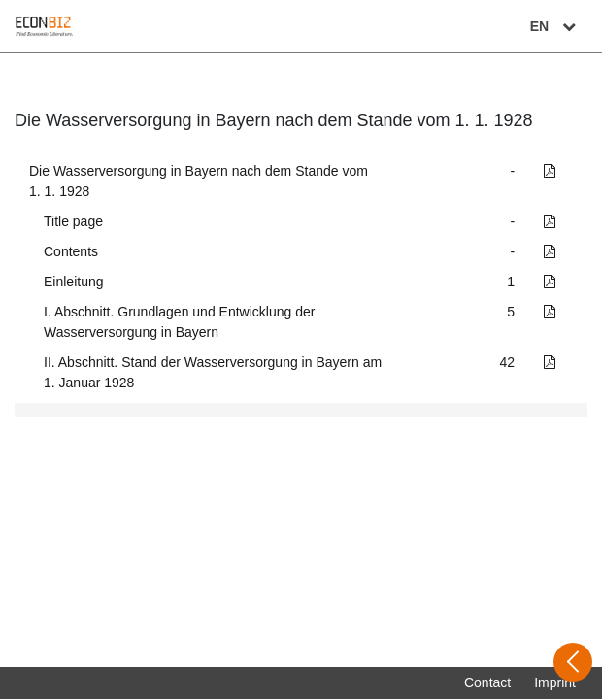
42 (508, 362)
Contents (71, 251)
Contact (487, 682)
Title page (73, 221)
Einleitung (74, 281)
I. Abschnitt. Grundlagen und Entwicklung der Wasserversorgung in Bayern (179, 322)
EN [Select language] (555, 26)
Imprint (555, 682)
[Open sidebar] (572, 662)
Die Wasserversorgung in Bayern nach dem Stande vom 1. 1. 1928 (198, 181)
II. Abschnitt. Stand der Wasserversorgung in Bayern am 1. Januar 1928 (213, 372)
